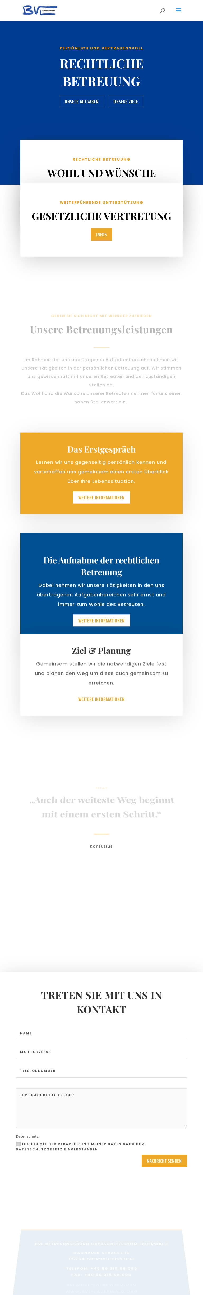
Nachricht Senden (164, 1164)
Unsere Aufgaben (82, 101)
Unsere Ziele (126, 101)
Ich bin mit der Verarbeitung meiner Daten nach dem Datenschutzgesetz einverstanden (80, 1150)
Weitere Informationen (101, 502)
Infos (101, 234)
